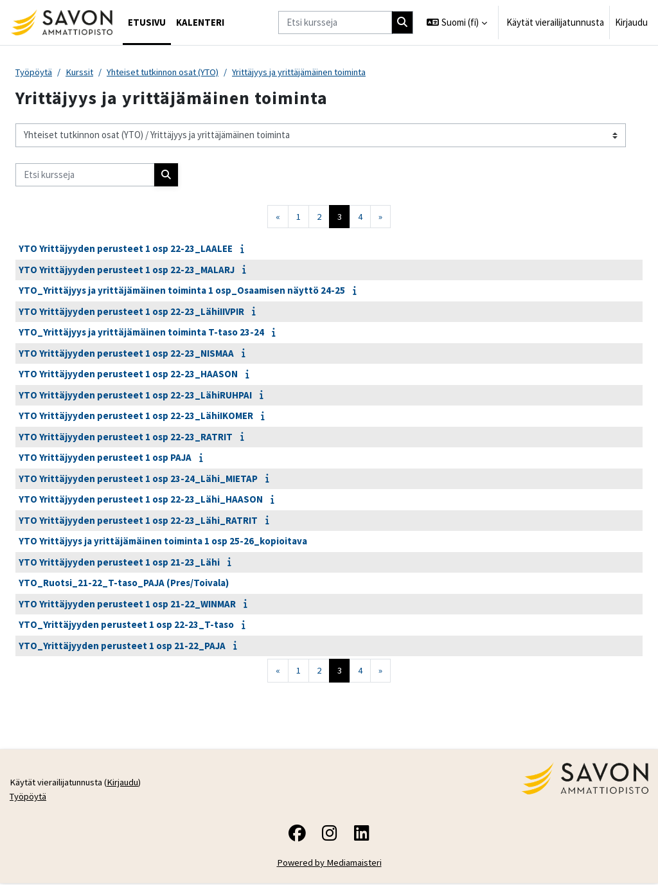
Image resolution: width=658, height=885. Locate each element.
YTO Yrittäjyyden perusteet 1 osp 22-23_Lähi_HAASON (141, 500)
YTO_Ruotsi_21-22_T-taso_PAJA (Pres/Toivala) (124, 583)
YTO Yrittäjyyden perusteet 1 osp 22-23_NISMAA (126, 354)
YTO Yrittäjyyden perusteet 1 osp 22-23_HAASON (128, 374)
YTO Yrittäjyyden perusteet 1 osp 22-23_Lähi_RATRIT (138, 521)
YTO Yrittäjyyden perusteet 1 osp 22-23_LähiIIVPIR (131, 312)
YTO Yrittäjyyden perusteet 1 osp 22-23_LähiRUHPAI (135, 395)
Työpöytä (34, 72)
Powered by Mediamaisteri (329, 865)
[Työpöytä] (61, 22)
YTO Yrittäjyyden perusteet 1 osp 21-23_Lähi (119, 563)
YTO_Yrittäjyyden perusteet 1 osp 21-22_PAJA (122, 646)
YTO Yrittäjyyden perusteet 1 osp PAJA (105, 458)
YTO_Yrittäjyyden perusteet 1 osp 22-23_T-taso (126, 625)
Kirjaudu (631, 22)
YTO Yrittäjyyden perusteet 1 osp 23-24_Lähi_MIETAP (138, 479)
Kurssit (81, 72)
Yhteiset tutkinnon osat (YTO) (169, 72)
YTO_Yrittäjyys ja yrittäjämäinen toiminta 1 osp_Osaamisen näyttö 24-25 (182, 291)
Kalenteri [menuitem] (200, 22)
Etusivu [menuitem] (147, 22)
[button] (456, 22)
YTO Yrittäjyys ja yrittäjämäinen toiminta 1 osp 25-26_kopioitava (163, 541)
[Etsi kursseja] (335, 22)
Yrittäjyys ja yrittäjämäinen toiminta (312, 72)
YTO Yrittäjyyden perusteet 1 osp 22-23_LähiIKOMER (136, 416)
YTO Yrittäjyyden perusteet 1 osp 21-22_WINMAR (127, 604)
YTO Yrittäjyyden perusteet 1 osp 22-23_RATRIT (126, 437)
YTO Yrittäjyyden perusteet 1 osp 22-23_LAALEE (126, 249)
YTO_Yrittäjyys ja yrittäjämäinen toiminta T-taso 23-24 (141, 332)
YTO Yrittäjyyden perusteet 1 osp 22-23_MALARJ (127, 270)
